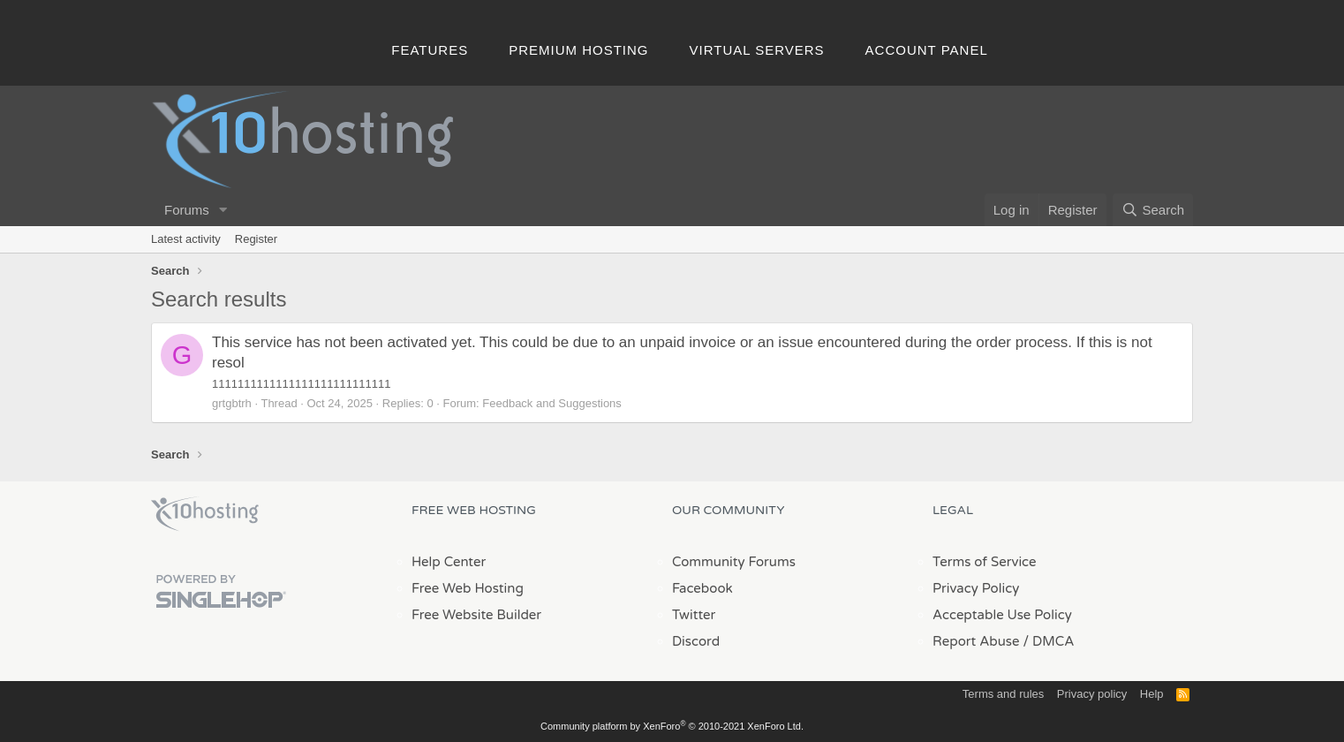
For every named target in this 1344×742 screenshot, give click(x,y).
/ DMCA (1048, 641)
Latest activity (186, 239)
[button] (223, 209)
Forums (186, 209)
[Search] (1153, 209)
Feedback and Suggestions (552, 403)
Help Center (449, 562)
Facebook (702, 588)
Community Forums (734, 562)
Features (429, 49)
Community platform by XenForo (672, 726)
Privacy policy (1092, 693)
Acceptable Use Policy (1002, 615)
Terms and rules (1003, 693)
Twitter (693, 615)
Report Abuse (976, 641)
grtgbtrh (232, 403)
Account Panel (926, 49)
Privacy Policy (975, 588)
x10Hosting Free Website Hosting (205, 514)
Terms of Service (984, 562)
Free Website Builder (476, 615)
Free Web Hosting (468, 588)
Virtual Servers (757, 49)
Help (1152, 693)
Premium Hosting (578, 49)
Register (256, 239)
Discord (696, 641)
